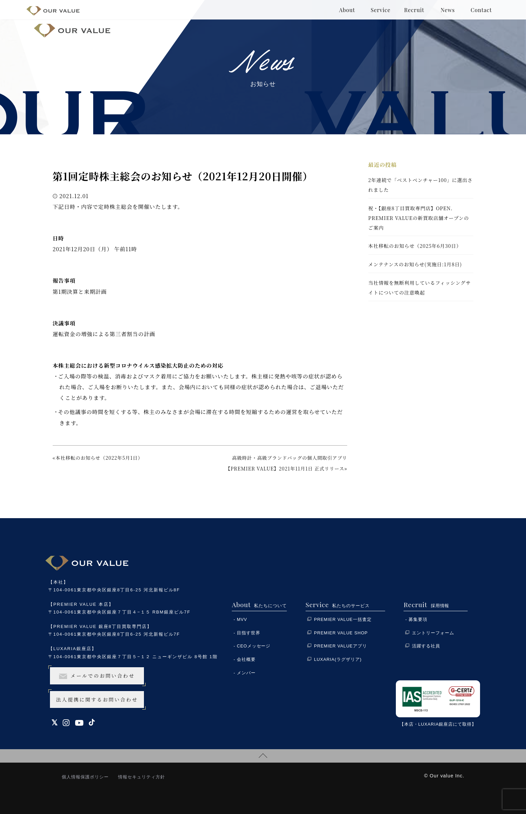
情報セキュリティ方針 (141, 776)
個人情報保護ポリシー (85, 776)
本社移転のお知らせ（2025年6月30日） (415, 245)
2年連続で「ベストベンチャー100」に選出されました (420, 184)
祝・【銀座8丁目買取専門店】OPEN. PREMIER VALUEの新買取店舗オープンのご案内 (418, 218)
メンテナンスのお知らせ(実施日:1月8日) (415, 264)
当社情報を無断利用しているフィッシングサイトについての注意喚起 (419, 287)
